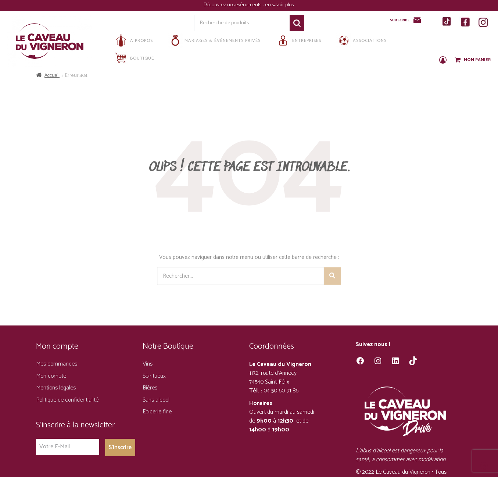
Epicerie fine (157, 412)
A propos (133, 40)
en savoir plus (280, 5)
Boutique (134, 58)
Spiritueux (154, 376)
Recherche (297, 23)
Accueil (52, 75)
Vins (148, 364)
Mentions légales (56, 388)
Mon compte (51, 376)
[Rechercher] (332, 276)
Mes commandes (56, 364)
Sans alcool (156, 400)
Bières (150, 388)
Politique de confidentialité (67, 400)
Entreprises (298, 40)
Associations (361, 40)
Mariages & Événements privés (214, 40)
